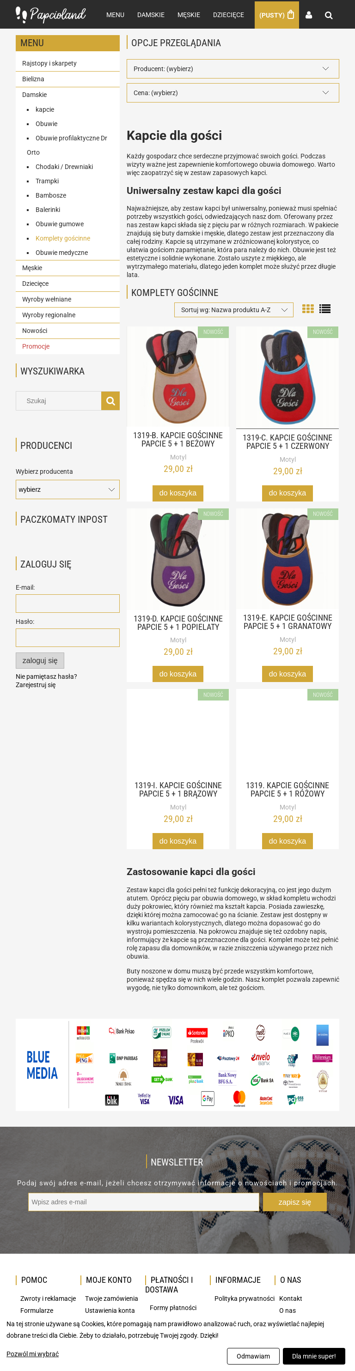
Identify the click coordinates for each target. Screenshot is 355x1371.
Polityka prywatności (244, 1298)
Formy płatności (173, 1307)
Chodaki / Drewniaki (64, 165)
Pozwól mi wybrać (32, 1354)
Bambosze (51, 194)
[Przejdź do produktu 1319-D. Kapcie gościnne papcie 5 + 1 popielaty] (178, 558)
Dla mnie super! (314, 1356)
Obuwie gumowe (60, 223)
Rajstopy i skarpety (49, 62)
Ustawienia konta (110, 1309)
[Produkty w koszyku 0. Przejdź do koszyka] (277, 14)
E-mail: (25, 587)
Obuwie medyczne (62, 251)
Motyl (178, 456)
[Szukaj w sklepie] (61, 400)
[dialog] (177, 1342)
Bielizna (33, 78)
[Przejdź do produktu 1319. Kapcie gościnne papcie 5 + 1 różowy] (287, 732)
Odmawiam (253, 1356)
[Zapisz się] (294, 1201)
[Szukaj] (110, 400)
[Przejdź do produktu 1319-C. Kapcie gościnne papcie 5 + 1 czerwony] (287, 377)
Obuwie (46, 123)
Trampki (47, 180)
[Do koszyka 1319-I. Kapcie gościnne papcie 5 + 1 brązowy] (178, 840)
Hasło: (25, 621)
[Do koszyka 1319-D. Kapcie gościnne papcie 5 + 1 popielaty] (178, 673)
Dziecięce (35, 282)
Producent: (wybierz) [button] (163, 68)
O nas (287, 1309)
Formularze (36, 1309)
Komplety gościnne (63, 237)
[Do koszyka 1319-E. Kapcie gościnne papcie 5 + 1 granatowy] (287, 673)
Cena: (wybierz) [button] (156, 92)
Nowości (34, 329)
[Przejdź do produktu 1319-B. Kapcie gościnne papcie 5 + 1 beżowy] (178, 376)
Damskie (34, 93)
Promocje (35, 345)
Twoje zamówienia (111, 1298)
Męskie (32, 267)
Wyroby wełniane (46, 298)
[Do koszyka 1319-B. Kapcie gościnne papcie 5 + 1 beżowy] (178, 492)
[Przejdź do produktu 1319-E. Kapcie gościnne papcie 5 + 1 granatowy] (287, 557)
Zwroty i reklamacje (48, 1298)
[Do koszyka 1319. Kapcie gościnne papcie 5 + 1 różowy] (287, 840)
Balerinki (48, 208)
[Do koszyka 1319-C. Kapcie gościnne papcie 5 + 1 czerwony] (287, 492)
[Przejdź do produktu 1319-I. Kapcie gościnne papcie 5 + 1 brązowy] (178, 732)
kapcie (45, 108)
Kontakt (290, 1298)
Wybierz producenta (44, 470)
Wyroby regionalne (48, 314)
